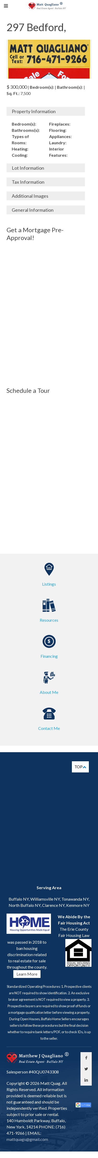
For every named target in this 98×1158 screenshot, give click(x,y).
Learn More (26, 973)
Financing (49, 656)
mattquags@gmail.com (27, 1139)
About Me (49, 692)
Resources (49, 620)
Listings (49, 583)
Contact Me (49, 728)
